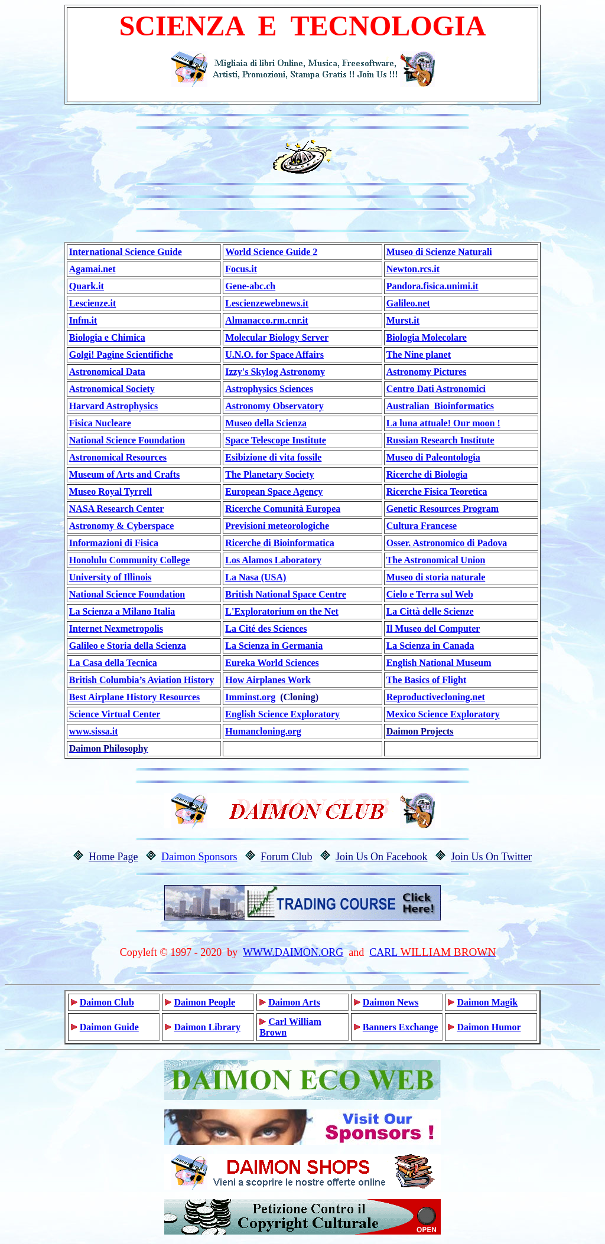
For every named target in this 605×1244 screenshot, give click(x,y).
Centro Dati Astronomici (436, 389)
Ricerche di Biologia (426, 474)
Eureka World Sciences (272, 663)
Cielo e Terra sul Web (429, 594)
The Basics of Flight (426, 680)
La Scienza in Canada (430, 646)
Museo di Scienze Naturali (439, 252)
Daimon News (391, 1002)
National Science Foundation (127, 440)
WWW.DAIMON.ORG (293, 952)
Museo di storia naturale (436, 577)
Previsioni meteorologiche (277, 526)
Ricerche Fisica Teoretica (436, 492)
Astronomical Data (107, 372)
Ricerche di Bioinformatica (279, 543)
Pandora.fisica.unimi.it (432, 286)
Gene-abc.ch (250, 286)
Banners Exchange (400, 1027)
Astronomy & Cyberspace (121, 526)
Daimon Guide (109, 1027)
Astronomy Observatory (274, 406)
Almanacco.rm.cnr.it (266, 320)
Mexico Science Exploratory (443, 714)
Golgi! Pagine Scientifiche (121, 355)
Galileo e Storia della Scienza (127, 646)
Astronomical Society (112, 389)
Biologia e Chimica (107, 337)
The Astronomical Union (436, 560)
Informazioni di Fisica (113, 543)
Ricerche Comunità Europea (282, 509)
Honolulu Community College (129, 560)
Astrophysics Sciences (269, 389)
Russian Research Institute (440, 440)
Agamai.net (92, 269)
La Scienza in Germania (274, 646)
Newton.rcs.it (413, 269)
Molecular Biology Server (276, 337)
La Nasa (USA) (255, 577)
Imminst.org (250, 697)
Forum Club (287, 857)
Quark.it (86, 286)
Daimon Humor (489, 1027)
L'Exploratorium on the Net (282, 611)
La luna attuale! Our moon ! (443, 423)
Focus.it (241, 269)
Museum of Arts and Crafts (124, 474)
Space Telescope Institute (275, 440)
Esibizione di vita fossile (273, 457)
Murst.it (402, 320)
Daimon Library (207, 1027)
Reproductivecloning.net (435, 697)
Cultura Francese (421, 526)
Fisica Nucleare (100, 423)
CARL (383, 952)
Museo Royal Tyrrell (110, 492)
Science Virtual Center (115, 714)
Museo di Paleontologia (433, 457)
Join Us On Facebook (382, 857)
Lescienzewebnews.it (266, 303)
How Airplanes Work (268, 680)
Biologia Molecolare (426, 337)
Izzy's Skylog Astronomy (275, 372)
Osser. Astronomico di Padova (446, 543)
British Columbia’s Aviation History (141, 680)
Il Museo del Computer (433, 628)
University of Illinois (110, 577)
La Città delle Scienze (430, 611)
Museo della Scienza (266, 423)
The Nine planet (418, 355)
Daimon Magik (487, 1002)
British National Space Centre (285, 594)
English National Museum (439, 663)
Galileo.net (408, 303)
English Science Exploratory (282, 714)
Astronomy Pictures (426, 372)
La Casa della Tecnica (113, 663)
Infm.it (83, 320)
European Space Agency (274, 492)
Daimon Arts (294, 1002)
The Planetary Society (269, 474)
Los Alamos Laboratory (273, 560)
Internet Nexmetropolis (116, 628)
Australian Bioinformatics (440, 406)
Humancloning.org (263, 731)
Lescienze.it (92, 303)
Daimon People (204, 1002)
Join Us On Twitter (491, 857)
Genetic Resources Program (442, 509)
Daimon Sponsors (199, 857)
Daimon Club (107, 1002)
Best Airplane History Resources (134, 697)
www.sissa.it (93, 731)
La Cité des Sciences (266, 628)
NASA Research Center (116, 509)
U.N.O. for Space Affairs (274, 355)
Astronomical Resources (118, 457)
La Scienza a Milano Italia (122, 611)
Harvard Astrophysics (113, 406)
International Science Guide (125, 252)
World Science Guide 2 (271, 252)
